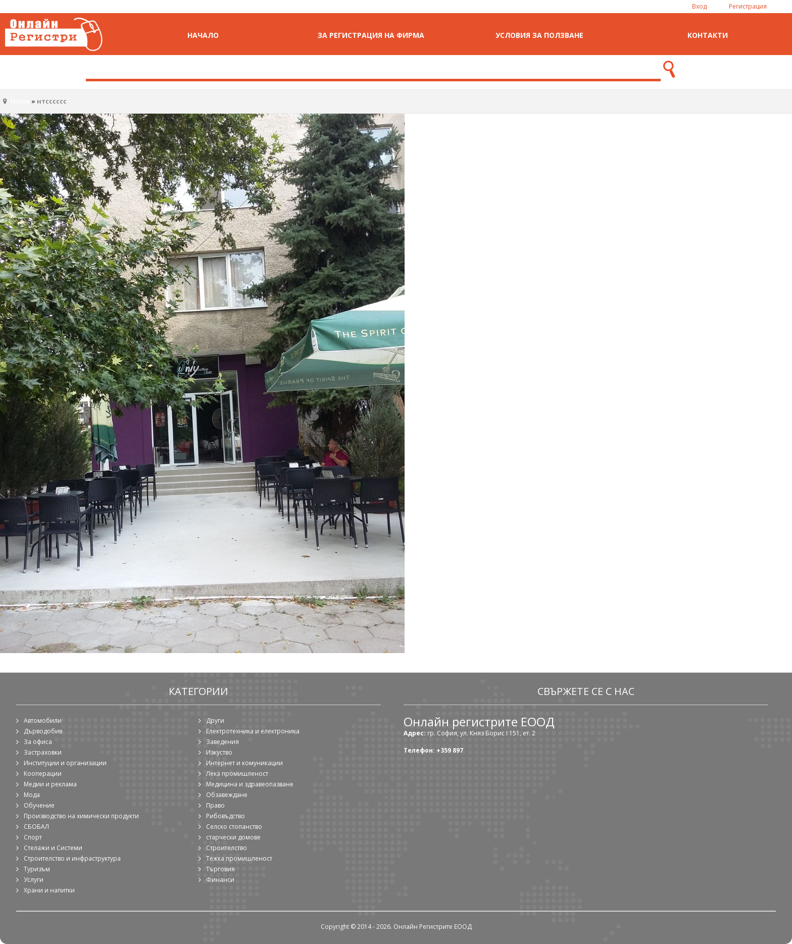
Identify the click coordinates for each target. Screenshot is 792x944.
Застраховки (43, 752)
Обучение (39, 805)
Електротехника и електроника (253, 731)
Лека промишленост (237, 773)
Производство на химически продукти (81, 816)
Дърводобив (43, 731)
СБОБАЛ (36, 826)
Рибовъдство (225, 816)
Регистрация (748, 6)
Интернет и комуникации (244, 763)
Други (215, 720)
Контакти (707, 35)
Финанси (220, 879)
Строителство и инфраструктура (72, 858)
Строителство (226, 847)
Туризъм (37, 869)
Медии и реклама (50, 784)
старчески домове (233, 837)
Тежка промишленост (239, 858)
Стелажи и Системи (53, 847)
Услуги (33, 879)
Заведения (222, 741)
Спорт (33, 837)
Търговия (220, 869)
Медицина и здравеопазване (249, 784)
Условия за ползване (539, 35)
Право (215, 805)
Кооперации (43, 773)
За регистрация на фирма (371, 35)
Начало (203, 35)
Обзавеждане (226, 794)
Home (20, 101)
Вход (699, 6)
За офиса (38, 741)
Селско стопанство (234, 826)
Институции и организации (65, 763)
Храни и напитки (49, 890)
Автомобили (43, 720)
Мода (32, 794)
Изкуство (219, 752)
